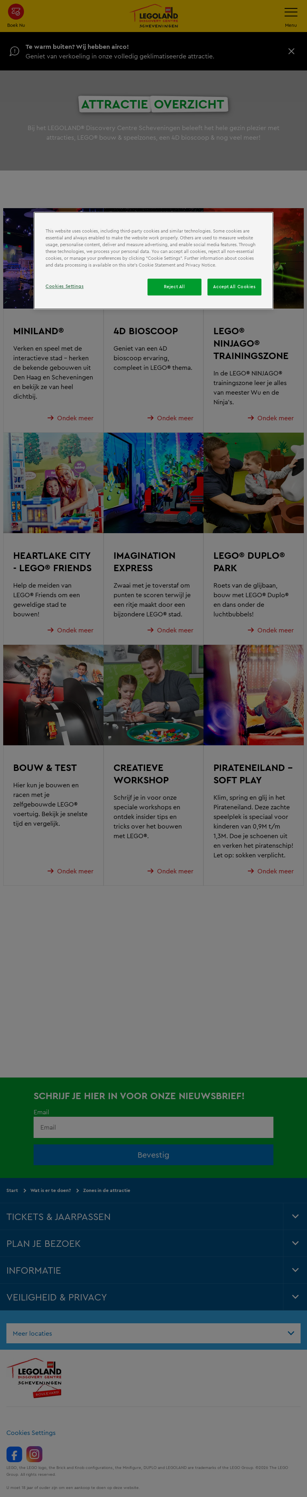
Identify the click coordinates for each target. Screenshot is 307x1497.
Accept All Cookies (234, 287)
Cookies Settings (65, 286)
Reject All (174, 287)
